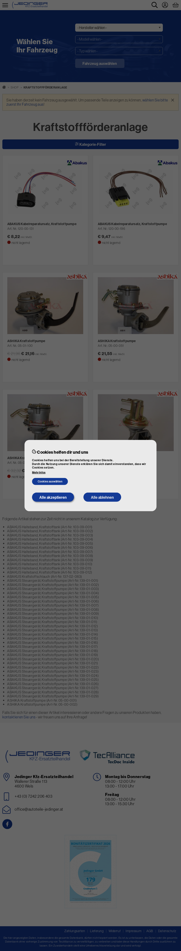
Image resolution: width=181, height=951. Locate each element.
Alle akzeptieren (53, 497)
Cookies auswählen (50, 481)
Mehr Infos (38, 472)
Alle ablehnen (102, 497)
